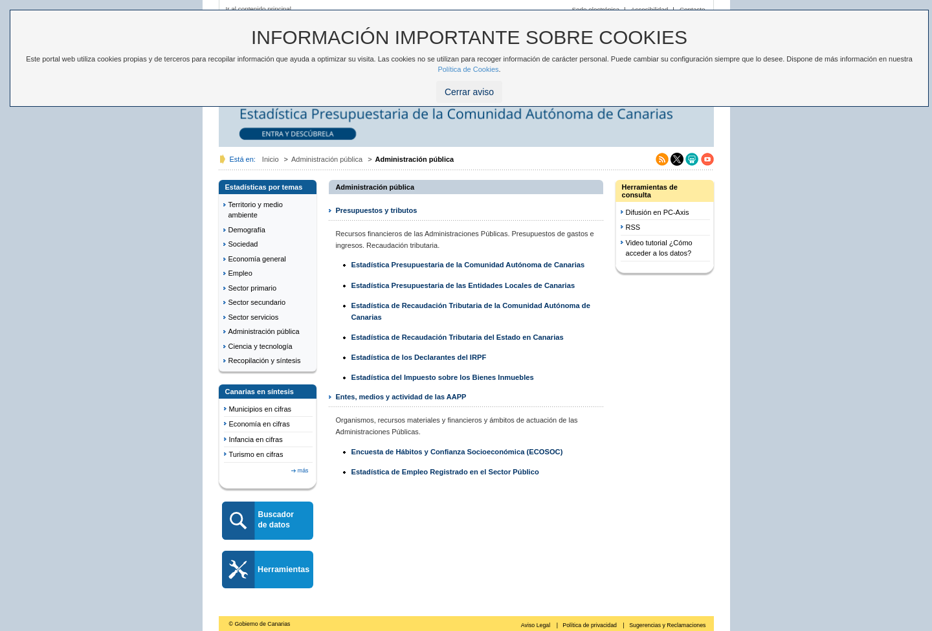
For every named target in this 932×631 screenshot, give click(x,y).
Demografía (246, 230)
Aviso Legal (536, 625)
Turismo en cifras (256, 454)
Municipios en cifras (260, 409)
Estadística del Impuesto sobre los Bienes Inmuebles (442, 377)
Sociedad (243, 244)
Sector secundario (257, 302)
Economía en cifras (259, 424)
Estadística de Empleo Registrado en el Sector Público (444, 472)
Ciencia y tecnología (260, 346)
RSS (633, 227)
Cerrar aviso (469, 92)
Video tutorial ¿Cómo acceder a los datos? (659, 248)
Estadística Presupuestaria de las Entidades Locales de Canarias (463, 285)
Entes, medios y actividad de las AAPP (400, 397)
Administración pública (326, 159)
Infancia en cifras (256, 439)
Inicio (270, 159)
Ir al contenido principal (259, 8)
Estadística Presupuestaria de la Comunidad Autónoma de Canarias (467, 265)
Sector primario (252, 288)
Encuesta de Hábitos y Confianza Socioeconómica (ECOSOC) (456, 452)
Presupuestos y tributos (376, 210)
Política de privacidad (590, 625)
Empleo (240, 273)
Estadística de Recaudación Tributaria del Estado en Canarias (457, 337)
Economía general (257, 259)
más (303, 470)
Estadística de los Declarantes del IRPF (418, 357)
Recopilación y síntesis (264, 360)
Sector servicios (253, 317)
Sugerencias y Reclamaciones (667, 625)
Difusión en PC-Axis (657, 212)
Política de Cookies (468, 69)
